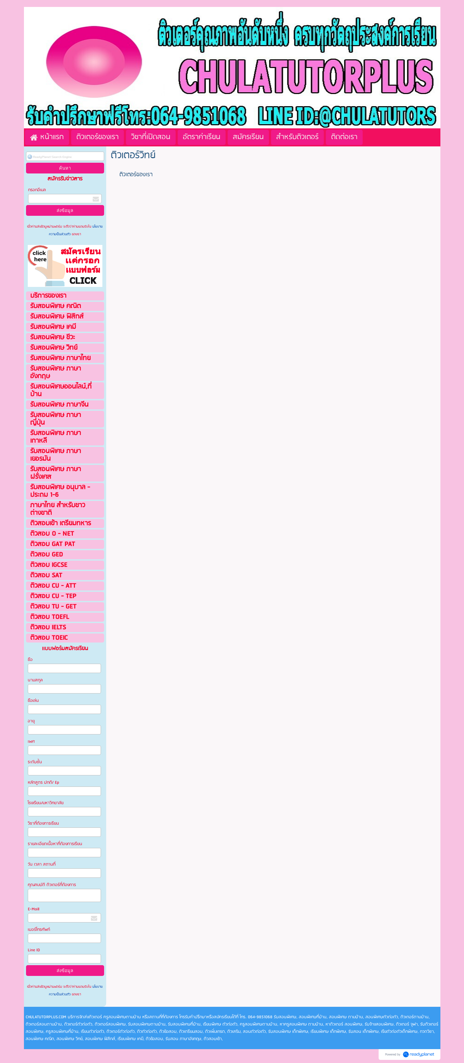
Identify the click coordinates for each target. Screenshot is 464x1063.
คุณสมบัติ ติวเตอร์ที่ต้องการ (52, 884)
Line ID (34, 950)
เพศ (31, 741)
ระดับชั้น (35, 762)
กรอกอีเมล (37, 190)
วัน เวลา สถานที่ (42, 864)
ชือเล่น (33, 700)
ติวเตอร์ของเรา (136, 174)
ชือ (30, 659)
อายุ (31, 721)
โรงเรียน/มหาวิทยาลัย (46, 803)
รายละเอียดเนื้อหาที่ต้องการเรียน (55, 844)
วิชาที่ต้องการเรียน (43, 823)
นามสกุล (35, 680)
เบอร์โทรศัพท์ (39, 929)
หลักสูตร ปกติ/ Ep (43, 782)
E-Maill (33, 909)
